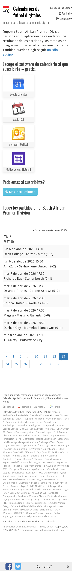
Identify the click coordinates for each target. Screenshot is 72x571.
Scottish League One (34, 462)
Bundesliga (8, 418)
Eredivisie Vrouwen (39, 415)
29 (41, 364)
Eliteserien (63, 439)
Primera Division (59, 415)
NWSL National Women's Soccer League (23, 479)
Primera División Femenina (26, 455)
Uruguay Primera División (39, 513)
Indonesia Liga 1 (55, 476)
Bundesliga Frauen (12, 459)
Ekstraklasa (28, 439)
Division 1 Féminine (33, 459)
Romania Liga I (16, 503)
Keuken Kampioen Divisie (15, 415)
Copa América (29, 445)
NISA (5, 489)
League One (25, 442)
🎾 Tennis (55, 407)
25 (16, 364)
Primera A (50, 428)
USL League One (54, 486)
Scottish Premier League (30, 422)
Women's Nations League (56, 489)
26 (25, 364)
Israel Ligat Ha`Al (12, 439)
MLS (15, 435)
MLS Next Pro (37, 486)
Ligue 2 (24, 486)
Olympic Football (47, 496)
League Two (48, 442)
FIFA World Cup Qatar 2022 (39, 452)
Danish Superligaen (46, 439)
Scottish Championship (16, 449)
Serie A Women (49, 455)
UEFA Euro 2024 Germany (17, 493)
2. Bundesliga (17, 489)
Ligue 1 (19, 418)
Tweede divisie (33, 489)
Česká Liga (43, 445)
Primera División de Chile (25, 509)
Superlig (31, 425)
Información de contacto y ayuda (20, 526)
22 (54, 356)
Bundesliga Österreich (14, 425)
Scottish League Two (57, 462)
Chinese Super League (53, 435)
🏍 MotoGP (40, 407)
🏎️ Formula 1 (24, 407)
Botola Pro (46, 482)
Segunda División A (12, 462)
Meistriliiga (27, 499)
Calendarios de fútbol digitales (27, 12)
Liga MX (24, 428)
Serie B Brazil (46, 509)
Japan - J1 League (13, 465)
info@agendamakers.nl (52, 530)
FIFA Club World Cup (32, 506)
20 (36, 356)
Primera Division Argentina (20, 432)
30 (50, 364)
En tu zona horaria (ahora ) (50, 230)
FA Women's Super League (43, 449)
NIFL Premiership (32, 465)
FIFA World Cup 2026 (45, 516)
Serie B (36, 442)
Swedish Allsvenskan (29, 435)
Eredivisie (55, 412)
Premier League (54, 418)
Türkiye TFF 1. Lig (51, 499)
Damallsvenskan (53, 459)
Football (8, 407)
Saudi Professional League (31, 476)
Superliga (11, 422)
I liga (37, 499)
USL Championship (48, 472)
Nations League (44, 432)
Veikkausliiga (10, 442)
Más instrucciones (20, 192)
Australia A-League (29, 482)
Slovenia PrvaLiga (23, 516)
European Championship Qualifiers (27, 469)
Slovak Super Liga (60, 445)
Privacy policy (46, 526)
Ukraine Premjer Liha (36, 503)
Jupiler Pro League (34, 418)
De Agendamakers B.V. (26, 530)
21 (45, 356)
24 (7, 364)
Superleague (50, 422)
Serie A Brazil (36, 428)
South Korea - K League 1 (24, 472)
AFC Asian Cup (39, 493)
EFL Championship (47, 425)
